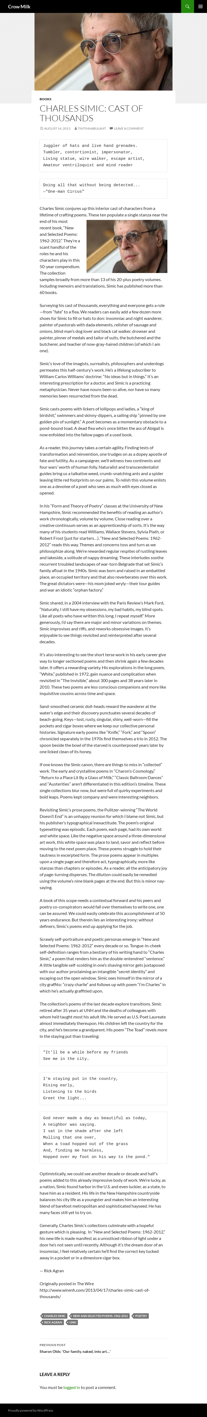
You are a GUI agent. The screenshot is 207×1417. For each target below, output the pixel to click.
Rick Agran (53, 1322)
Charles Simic (54, 1316)
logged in (71, 1387)
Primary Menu (200, 6)
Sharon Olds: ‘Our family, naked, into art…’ (103, 1348)
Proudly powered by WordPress (30, 1410)
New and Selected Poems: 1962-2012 (100, 1316)
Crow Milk (19, 6)
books (45, 99)
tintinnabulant (92, 128)
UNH (73, 1322)
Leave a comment (129, 128)
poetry (141, 1316)
